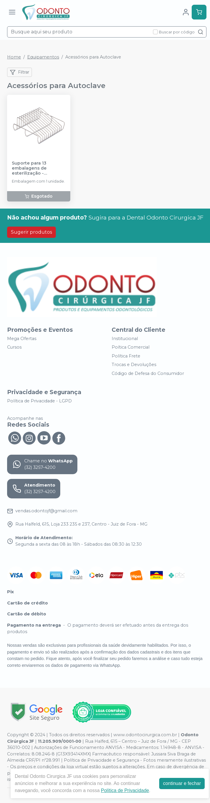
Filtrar (19, 72)
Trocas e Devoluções (134, 365)
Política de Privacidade (125, 790)
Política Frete (126, 356)
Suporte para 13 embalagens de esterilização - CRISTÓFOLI (29, 168)
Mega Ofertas (21, 338)
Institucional (125, 338)
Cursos (14, 347)
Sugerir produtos (31, 232)
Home (14, 57)
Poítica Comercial (130, 347)
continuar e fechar (182, 783)
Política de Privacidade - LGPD (39, 401)
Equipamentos (43, 57)
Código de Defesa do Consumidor (148, 373)
